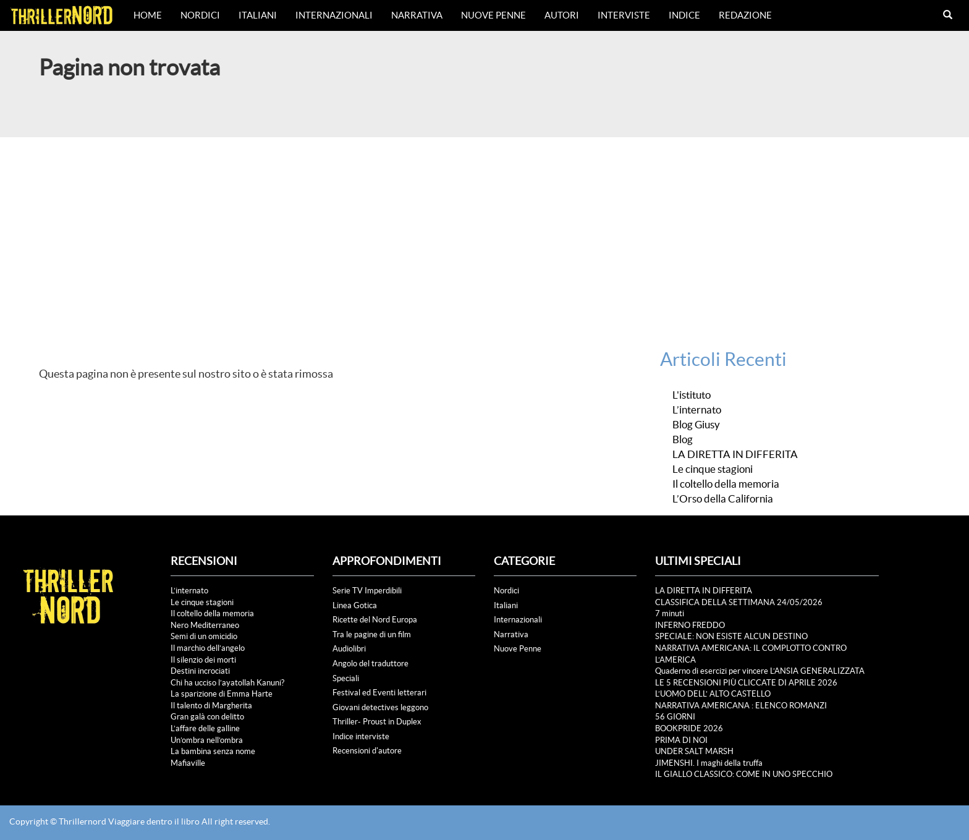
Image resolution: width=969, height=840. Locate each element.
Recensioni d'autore (367, 750)
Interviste (624, 15)
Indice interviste (360, 736)
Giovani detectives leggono (380, 707)
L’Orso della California (722, 498)
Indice (684, 15)
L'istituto (691, 395)
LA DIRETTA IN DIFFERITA (735, 454)
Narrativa (416, 15)
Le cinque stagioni (712, 469)
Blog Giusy (696, 424)
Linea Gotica (354, 605)
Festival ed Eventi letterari (379, 692)
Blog (682, 439)
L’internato (696, 409)
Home (147, 15)
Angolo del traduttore (370, 663)
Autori (561, 15)
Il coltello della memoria (725, 484)
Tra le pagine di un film (371, 634)
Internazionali (334, 15)
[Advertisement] (484, 229)
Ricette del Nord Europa (374, 619)
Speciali (345, 678)
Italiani (258, 15)
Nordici (200, 15)
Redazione (745, 15)
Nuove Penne (493, 15)
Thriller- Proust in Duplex (376, 721)
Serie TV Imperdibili (367, 590)
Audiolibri (349, 648)
